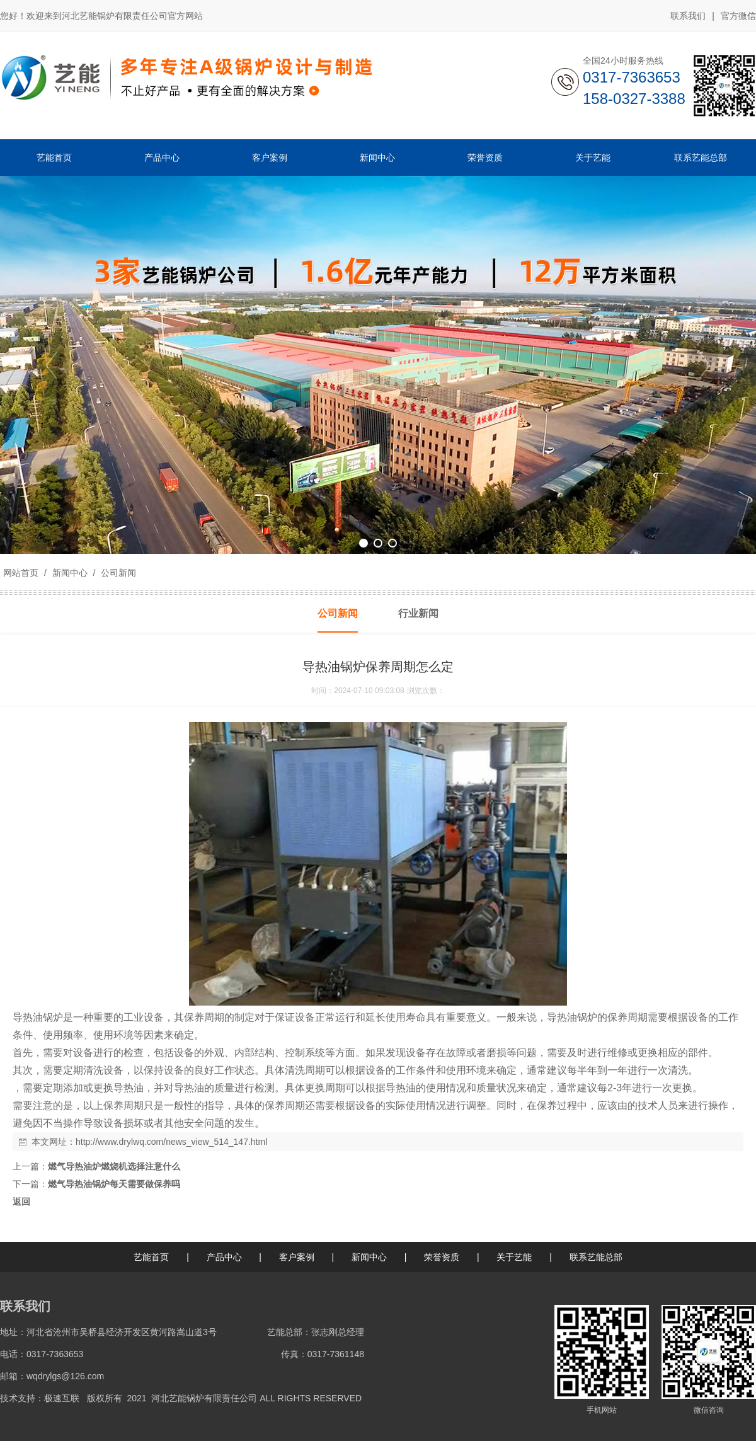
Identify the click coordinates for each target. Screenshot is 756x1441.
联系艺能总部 (596, 1257)
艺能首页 (151, 1257)
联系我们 (688, 16)
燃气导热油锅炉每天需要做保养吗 (114, 1184)
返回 (21, 1202)
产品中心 (224, 1257)
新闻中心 (70, 573)
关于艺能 (514, 1257)
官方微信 (738, 16)
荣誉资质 (441, 1257)
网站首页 (20, 573)
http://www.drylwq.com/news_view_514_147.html (171, 1142)
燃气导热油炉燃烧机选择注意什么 (114, 1166)
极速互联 (61, 1398)
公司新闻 (117, 573)
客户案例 (296, 1257)
